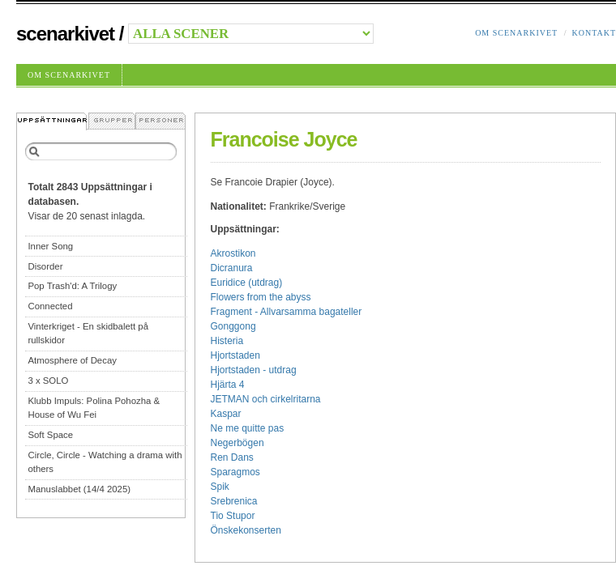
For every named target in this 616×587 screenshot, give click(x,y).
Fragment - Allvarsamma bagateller (286, 311)
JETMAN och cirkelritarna (266, 399)
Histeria (227, 341)
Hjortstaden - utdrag (254, 370)
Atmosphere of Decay (72, 360)
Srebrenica (234, 501)
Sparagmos (235, 472)
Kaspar (226, 413)
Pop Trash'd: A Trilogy (72, 286)
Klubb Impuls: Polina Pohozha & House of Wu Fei (94, 407)
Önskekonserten (246, 530)
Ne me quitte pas (247, 428)
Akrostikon (233, 253)
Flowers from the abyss (261, 297)
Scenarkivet (65, 34)
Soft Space (50, 435)
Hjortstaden (235, 355)
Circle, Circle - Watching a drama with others (105, 462)
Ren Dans (232, 457)
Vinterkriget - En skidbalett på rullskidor (88, 333)
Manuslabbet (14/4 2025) (79, 489)
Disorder (45, 266)
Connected (50, 306)
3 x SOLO (48, 380)
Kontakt (593, 32)
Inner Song (50, 246)
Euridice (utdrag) (247, 282)
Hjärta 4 (228, 384)
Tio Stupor (233, 515)
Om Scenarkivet (516, 32)
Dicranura (232, 268)
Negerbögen (237, 443)
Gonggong (233, 326)
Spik (220, 486)
